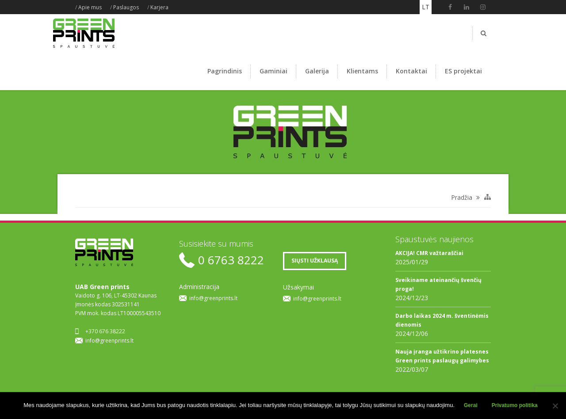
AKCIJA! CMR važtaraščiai (429, 253)
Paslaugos (126, 7)
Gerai (471, 405)
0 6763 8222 (231, 260)
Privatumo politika (515, 405)
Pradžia (461, 197)
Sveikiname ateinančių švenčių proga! (438, 284)
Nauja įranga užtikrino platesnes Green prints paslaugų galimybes (442, 356)
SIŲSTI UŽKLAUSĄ (314, 260)
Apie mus (90, 7)
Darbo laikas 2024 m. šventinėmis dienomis (442, 320)
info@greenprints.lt (109, 340)
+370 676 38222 (105, 331)
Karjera (159, 7)
